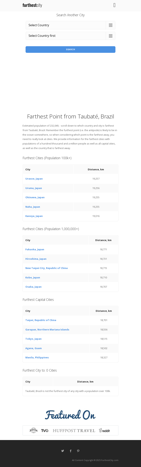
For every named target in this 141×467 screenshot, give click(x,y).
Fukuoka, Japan (34, 249)
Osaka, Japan (33, 286)
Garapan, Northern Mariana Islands (47, 329)
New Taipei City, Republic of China (46, 268)
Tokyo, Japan (33, 338)
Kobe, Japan (32, 277)
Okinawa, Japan (35, 197)
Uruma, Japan (33, 188)
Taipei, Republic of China (40, 320)
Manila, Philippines (37, 357)
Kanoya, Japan (34, 216)
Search (70, 49)
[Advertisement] (70, 84)
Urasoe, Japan (34, 178)
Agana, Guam (33, 348)
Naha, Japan (32, 206)
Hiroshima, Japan (35, 258)
